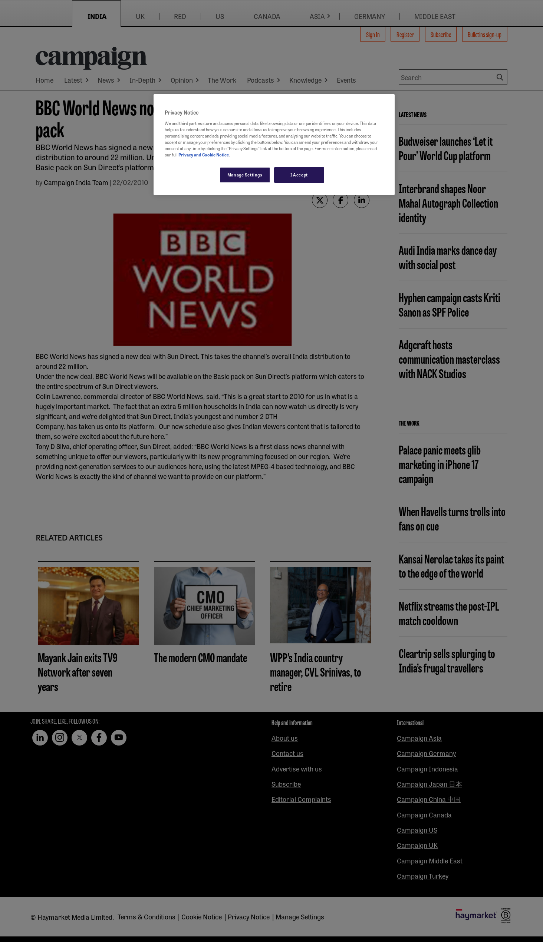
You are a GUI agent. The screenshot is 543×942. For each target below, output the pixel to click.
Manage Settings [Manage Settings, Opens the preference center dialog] (245, 175)
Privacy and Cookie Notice (203, 155)
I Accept (299, 175)
